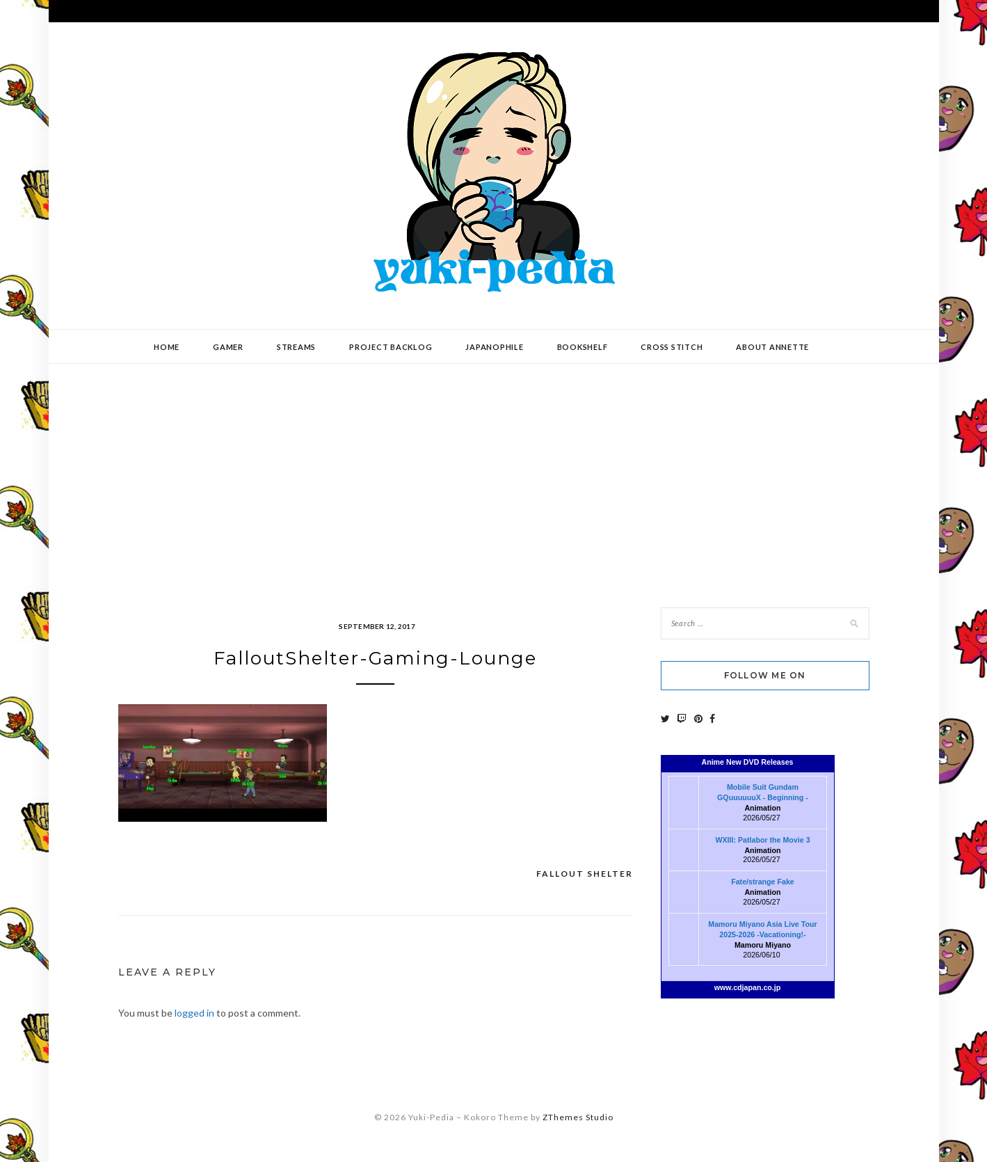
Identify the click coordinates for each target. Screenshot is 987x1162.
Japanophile (494, 346)
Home (166, 346)
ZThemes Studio (578, 1117)
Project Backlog (390, 346)
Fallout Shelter (584, 873)
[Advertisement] (494, 475)
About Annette (772, 346)
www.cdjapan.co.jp (747, 987)
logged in (194, 1013)
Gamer (228, 346)
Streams (296, 346)
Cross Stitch (672, 346)
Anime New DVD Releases (747, 762)
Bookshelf (582, 346)
